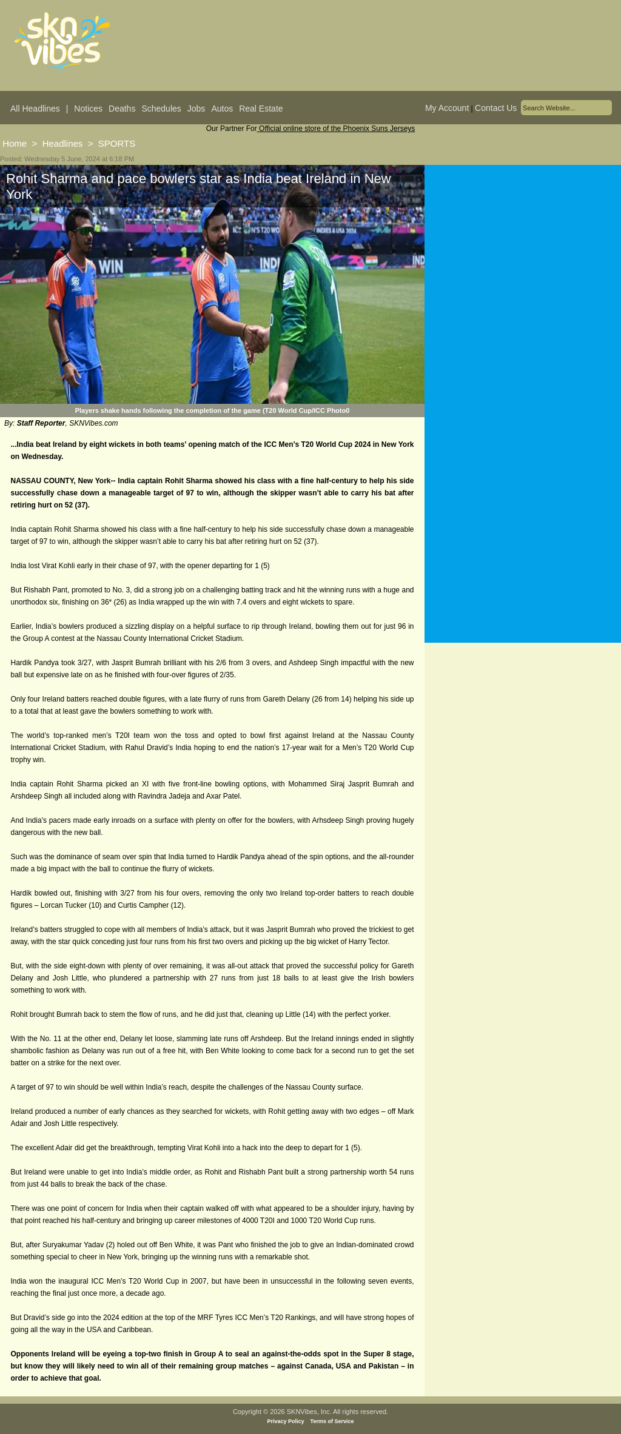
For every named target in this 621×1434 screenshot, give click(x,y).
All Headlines (35, 108)
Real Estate (261, 108)
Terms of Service (332, 1421)
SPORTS (116, 143)
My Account (447, 108)
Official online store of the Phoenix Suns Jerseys (336, 128)
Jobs (196, 108)
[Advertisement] (523, 284)
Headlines (62, 143)
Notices (88, 108)
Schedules (161, 108)
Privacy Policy (285, 1421)
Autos (222, 108)
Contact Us (496, 108)
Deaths (122, 108)
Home (14, 143)
